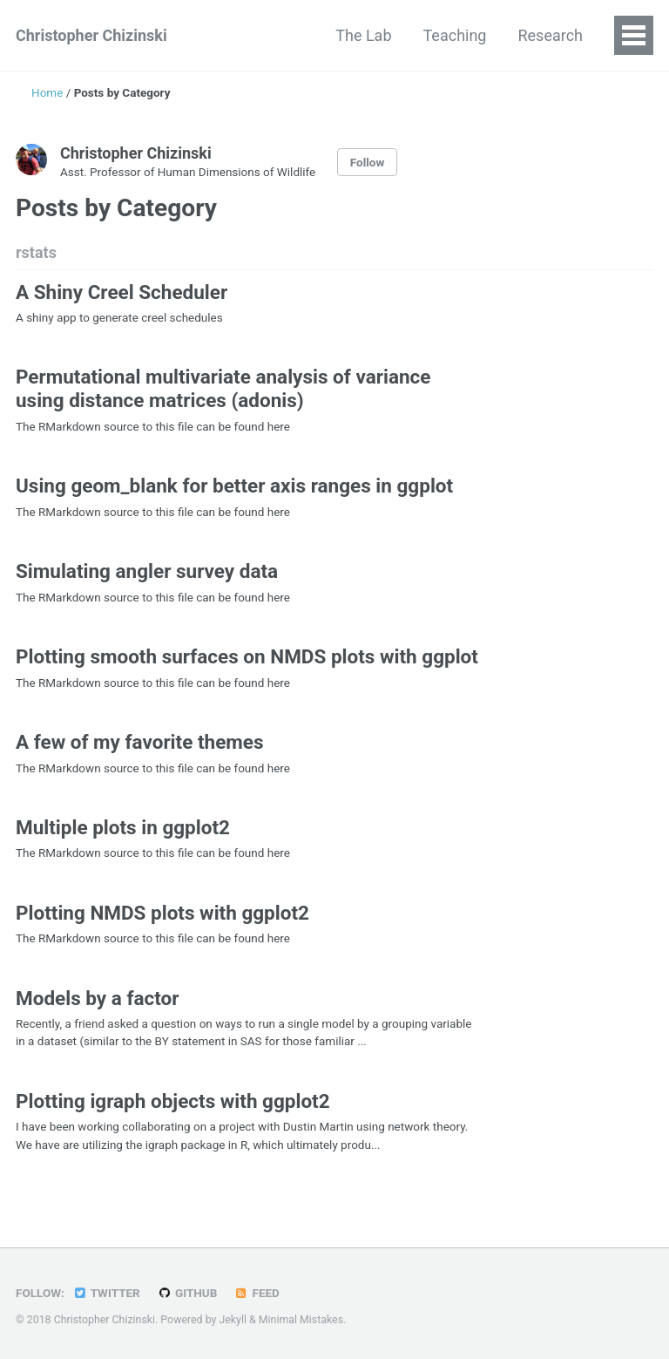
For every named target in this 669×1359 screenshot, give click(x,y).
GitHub (187, 1293)
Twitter (105, 1293)
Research (550, 35)
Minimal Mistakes (301, 1320)
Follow (367, 162)
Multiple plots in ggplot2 (123, 827)
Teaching (455, 35)
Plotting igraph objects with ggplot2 (173, 1101)
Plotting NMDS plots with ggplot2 (162, 912)
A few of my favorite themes (140, 741)
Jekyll (233, 1320)
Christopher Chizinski (91, 35)
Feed (257, 1293)
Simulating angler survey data (147, 571)
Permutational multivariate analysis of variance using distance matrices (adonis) (223, 388)
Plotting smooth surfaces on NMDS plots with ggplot (247, 656)
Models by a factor (97, 998)
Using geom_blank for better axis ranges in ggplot (234, 485)
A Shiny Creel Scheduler (121, 292)
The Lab (363, 35)
